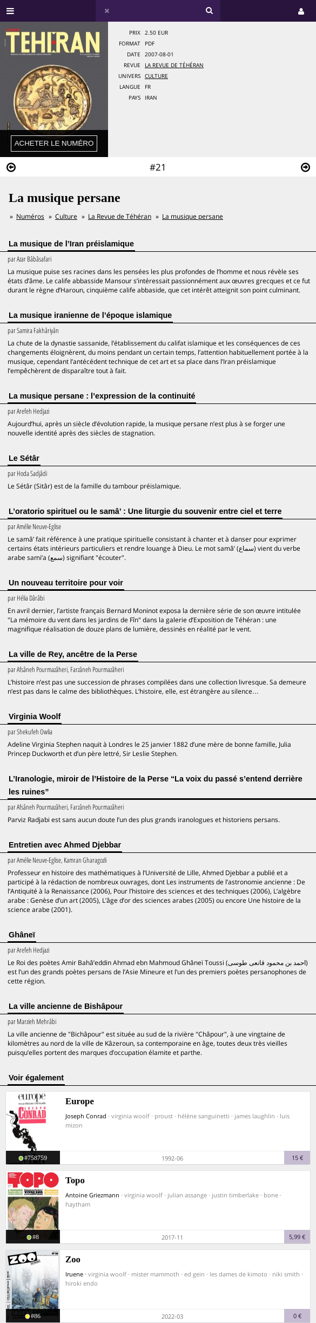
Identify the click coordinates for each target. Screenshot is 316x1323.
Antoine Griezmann (92, 1195)
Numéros (30, 216)
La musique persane (192, 216)
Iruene (74, 1274)
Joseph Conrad (85, 1116)
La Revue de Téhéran (174, 65)
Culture (156, 76)
